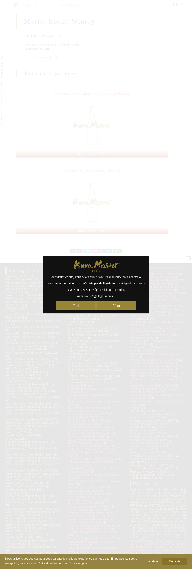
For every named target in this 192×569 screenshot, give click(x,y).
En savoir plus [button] (78, 563)
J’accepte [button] (174, 561)
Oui (76, 305)
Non (116, 305)
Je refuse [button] (152, 561)
